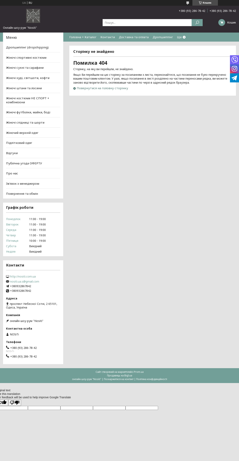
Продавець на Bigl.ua (119, 375)
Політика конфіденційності (151, 379)
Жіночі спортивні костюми (26, 57)
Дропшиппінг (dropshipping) (27, 47)
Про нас (12, 173)
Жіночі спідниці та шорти (25, 122)
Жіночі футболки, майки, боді (28, 112)
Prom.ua (139, 372)
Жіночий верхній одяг (22, 133)
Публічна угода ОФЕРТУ (24, 163)
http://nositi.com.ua (23, 276)
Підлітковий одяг (19, 143)
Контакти (107, 37)
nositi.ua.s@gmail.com (24, 281)
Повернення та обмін (22, 194)
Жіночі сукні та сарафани (25, 68)
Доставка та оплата (134, 37)
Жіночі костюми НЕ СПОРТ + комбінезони (27, 100)
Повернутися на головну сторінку (102, 88)
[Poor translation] (14, 402)
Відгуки (12, 153)
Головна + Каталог (82, 37)
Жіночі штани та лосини (24, 88)
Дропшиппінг (163, 37)
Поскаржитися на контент (119, 379)
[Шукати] (197, 22)
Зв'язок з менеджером (22, 183)
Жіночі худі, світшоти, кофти (27, 78)
